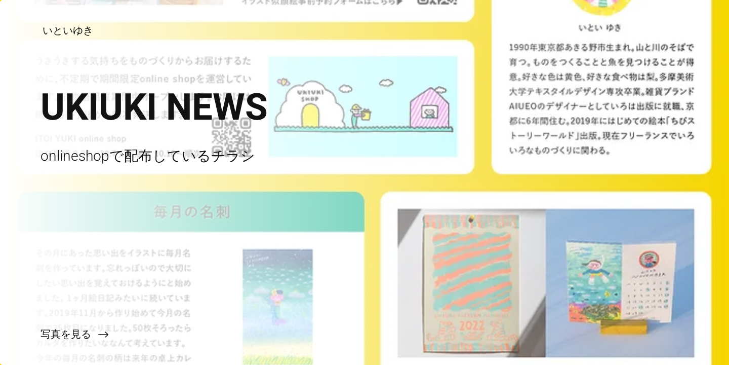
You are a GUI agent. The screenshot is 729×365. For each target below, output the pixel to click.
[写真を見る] (182, 334)
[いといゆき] (68, 30)
